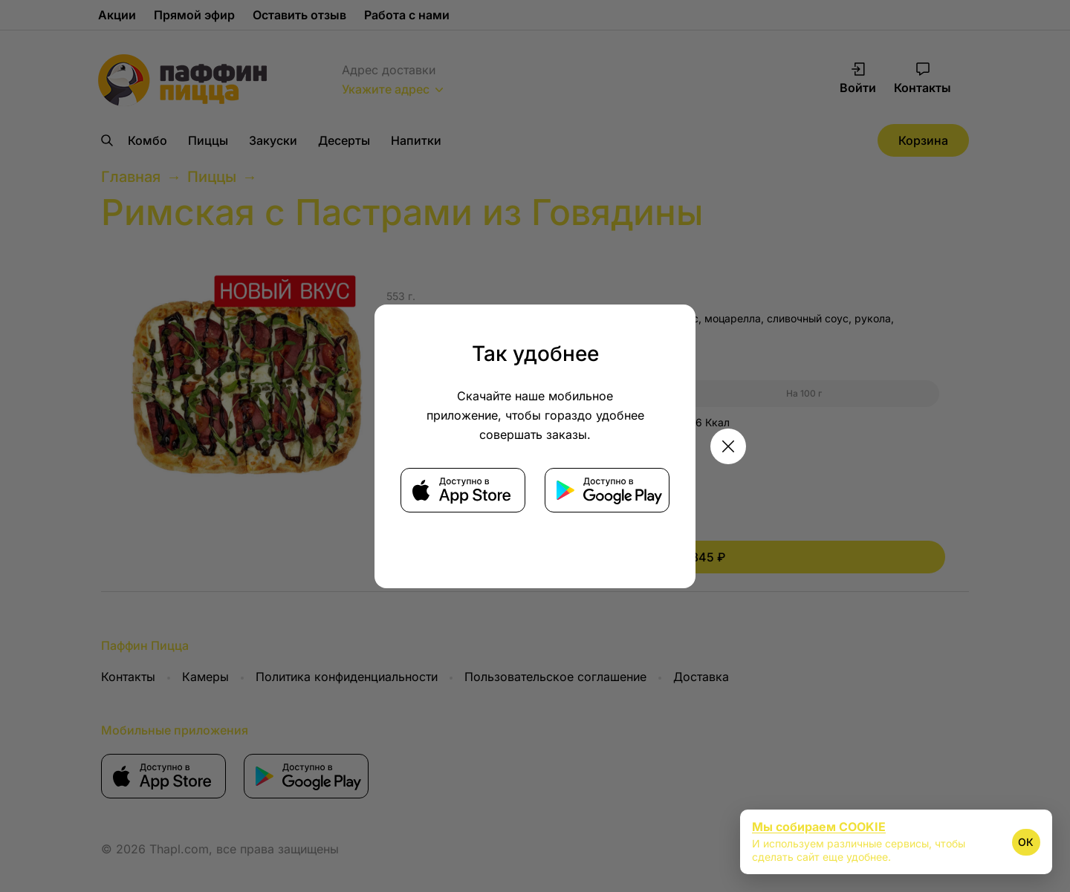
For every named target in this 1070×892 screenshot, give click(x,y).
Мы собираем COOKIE (819, 826)
